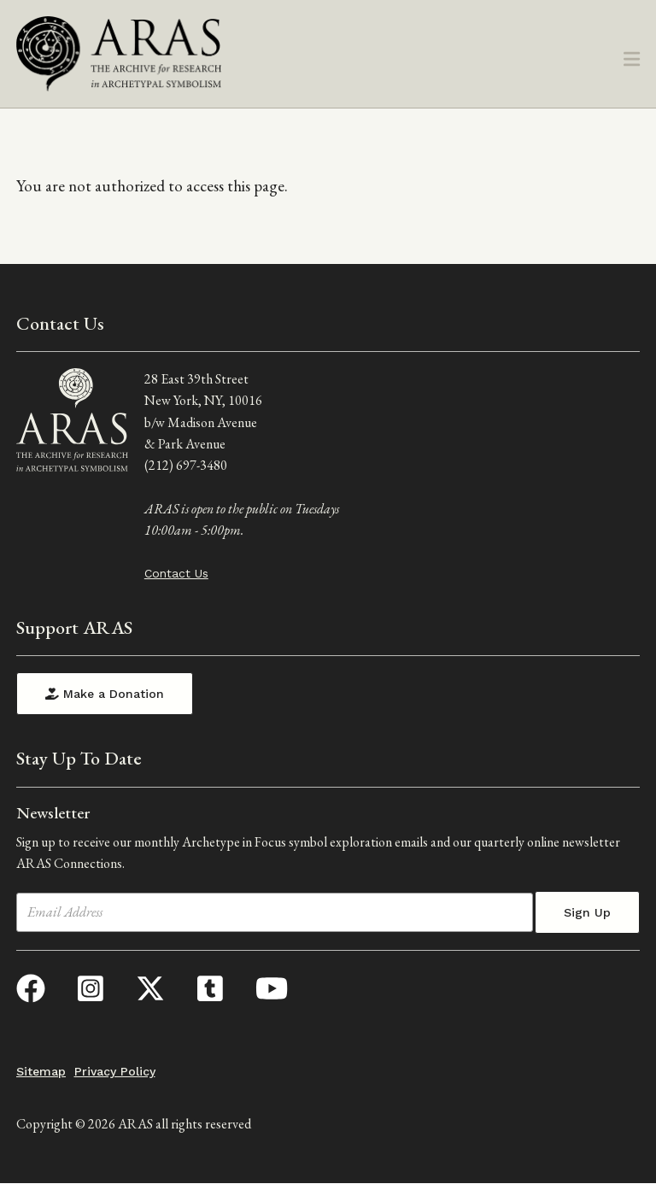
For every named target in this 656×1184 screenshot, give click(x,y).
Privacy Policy (114, 1071)
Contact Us (176, 573)
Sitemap (41, 1071)
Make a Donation (104, 693)
